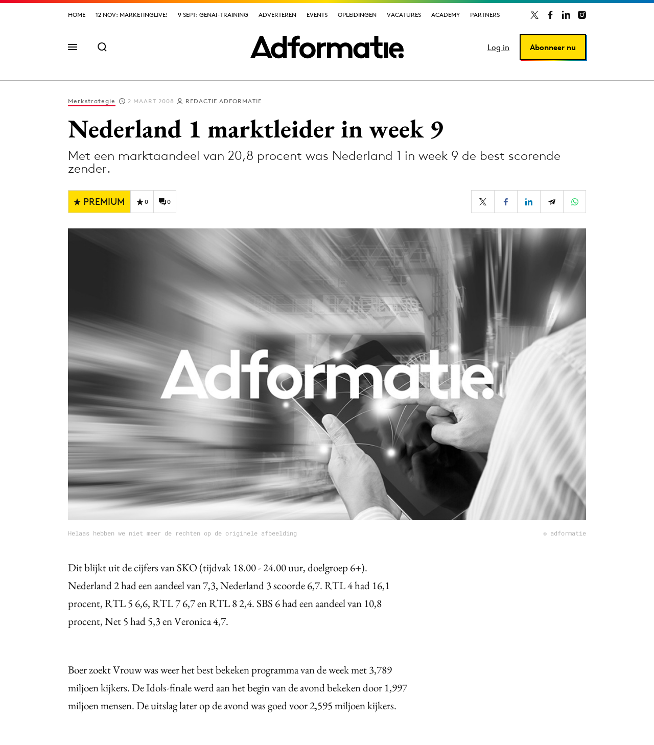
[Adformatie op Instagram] (582, 15)
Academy (445, 14)
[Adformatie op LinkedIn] (566, 15)
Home (76, 14)
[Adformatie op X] (534, 15)
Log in (498, 47)
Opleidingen (357, 14)
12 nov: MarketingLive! (132, 14)
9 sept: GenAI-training (213, 14)
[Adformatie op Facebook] (550, 15)
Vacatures (404, 14)
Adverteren (277, 14)
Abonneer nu (553, 47)
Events (317, 14)
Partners (485, 14)
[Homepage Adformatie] (327, 47)
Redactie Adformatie (223, 101)
